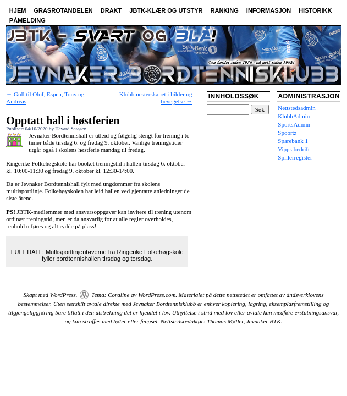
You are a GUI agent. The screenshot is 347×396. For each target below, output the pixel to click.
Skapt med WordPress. (51, 295)
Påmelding (27, 20)
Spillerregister (295, 157)
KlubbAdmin (294, 116)
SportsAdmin (294, 124)
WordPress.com (156, 295)
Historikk (315, 10)
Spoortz (287, 132)
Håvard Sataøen (70, 128)
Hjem (17, 10)
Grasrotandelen (63, 10)
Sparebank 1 (293, 141)
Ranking (225, 10)
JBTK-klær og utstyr (165, 10)
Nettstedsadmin (296, 108)
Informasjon (268, 10)
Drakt (111, 10)
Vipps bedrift (294, 149)
